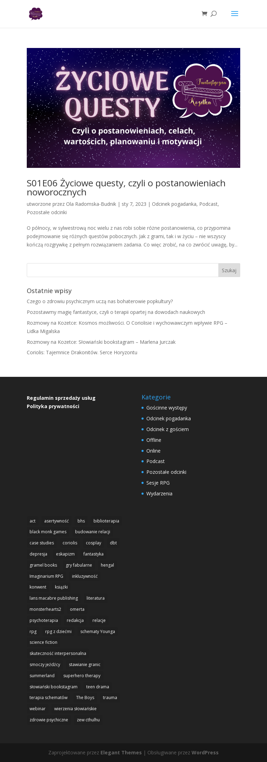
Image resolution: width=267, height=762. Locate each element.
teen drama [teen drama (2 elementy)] (97, 687)
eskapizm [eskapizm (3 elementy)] (65, 554)
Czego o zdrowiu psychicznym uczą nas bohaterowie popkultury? (100, 301)
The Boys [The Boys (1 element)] (85, 697)
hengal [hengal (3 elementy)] (107, 565)
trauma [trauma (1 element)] (110, 697)
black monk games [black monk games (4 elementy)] (48, 532)
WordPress (205, 752)
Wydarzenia (159, 493)
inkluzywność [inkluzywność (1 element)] (85, 576)
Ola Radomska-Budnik (91, 204)
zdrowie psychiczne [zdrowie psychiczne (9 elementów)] (49, 720)
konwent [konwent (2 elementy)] (38, 587)
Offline (153, 440)
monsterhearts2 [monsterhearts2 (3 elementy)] (45, 609)
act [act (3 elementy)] (32, 521)
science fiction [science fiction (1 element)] (43, 642)
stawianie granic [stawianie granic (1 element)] (84, 664)
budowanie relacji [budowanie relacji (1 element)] (92, 532)
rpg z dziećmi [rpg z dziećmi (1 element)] (58, 631)
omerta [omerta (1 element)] (77, 609)
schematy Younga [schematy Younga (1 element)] (97, 631)
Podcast (208, 204)
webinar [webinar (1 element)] (38, 709)
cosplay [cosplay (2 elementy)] (93, 543)
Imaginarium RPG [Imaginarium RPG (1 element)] (46, 576)
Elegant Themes (121, 752)
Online (153, 450)
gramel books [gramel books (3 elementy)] (43, 565)
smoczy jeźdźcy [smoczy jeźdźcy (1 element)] (45, 664)
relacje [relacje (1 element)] (99, 620)
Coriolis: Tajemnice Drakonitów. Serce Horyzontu (82, 352)
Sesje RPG (158, 482)
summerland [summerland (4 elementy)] (42, 676)
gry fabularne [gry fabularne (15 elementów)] (79, 565)
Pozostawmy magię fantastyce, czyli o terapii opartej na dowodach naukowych (116, 312)
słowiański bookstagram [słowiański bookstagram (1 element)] (54, 687)
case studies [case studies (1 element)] (42, 543)
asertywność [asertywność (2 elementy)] (56, 521)
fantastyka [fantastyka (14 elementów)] (93, 554)
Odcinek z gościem (167, 429)
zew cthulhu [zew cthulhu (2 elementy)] (88, 720)
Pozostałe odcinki (47, 212)
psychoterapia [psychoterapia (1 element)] (44, 620)
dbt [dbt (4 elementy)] (113, 543)
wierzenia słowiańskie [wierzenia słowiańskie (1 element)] (75, 709)
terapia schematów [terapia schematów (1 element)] (48, 697)
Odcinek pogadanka (174, 204)
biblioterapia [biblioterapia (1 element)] (106, 521)
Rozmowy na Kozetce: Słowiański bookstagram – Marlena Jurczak (101, 342)
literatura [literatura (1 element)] (96, 598)
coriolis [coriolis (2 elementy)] (70, 543)
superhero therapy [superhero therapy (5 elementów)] (81, 676)
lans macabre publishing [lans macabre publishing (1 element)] (54, 598)
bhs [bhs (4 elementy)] (81, 521)
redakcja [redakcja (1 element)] (75, 620)
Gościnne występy (166, 407)
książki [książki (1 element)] (61, 587)
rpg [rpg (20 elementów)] (33, 631)
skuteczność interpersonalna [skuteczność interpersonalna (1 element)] (58, 653)
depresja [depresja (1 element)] (38, 554)
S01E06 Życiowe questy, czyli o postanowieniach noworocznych (126, 187)
